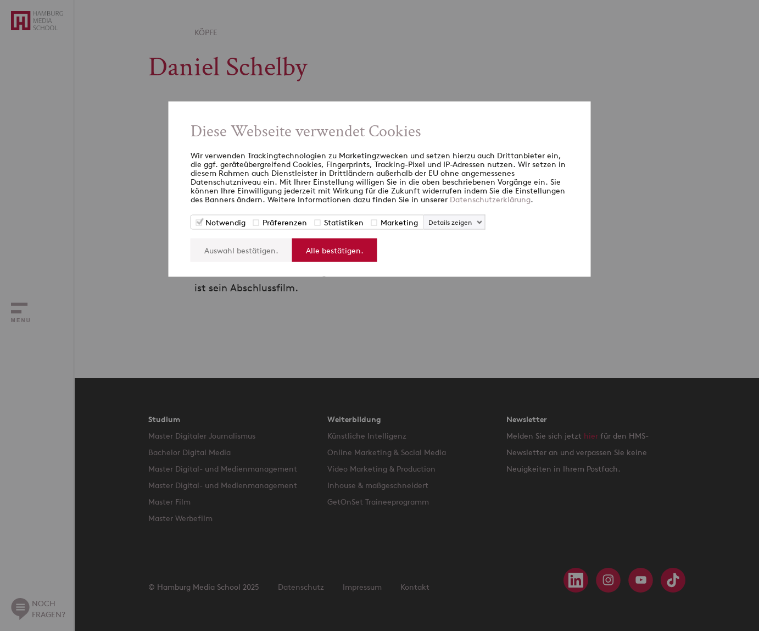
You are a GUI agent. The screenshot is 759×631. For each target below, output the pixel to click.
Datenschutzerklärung (490, 199)
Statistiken (344, 222)
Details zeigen (450, 222)
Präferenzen (285, 222)
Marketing (399, 222)
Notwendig (225, 222)
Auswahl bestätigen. (241, 250)
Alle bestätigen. (335, 250)
